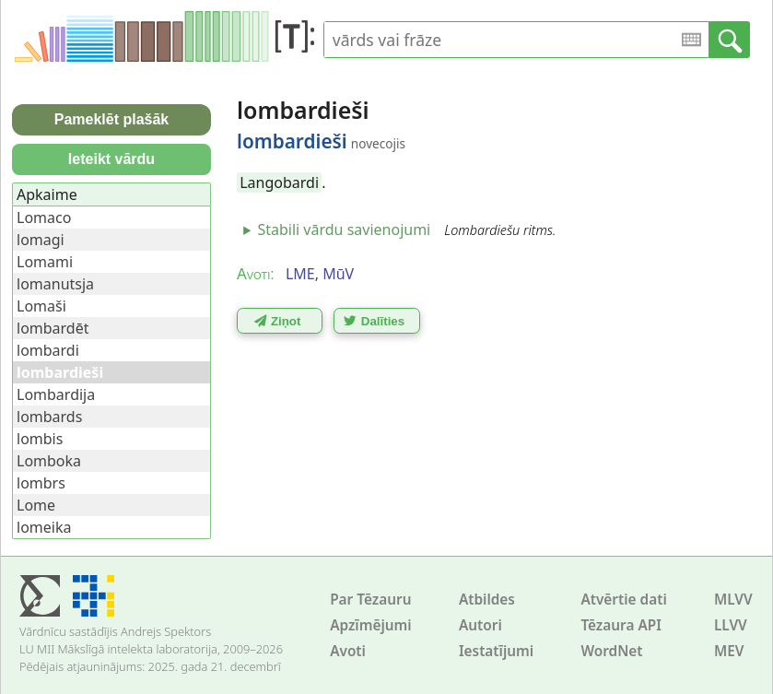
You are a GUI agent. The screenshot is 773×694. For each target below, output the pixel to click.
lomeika (44, 527)
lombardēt (53, 328)
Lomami (45, 262)
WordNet (611, 651)
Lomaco (44, 217)
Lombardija (56, 394)
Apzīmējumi (371, 625)
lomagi (40, 239)
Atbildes (487, 599)
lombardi (48, 350)
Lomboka (49, 461)
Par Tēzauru (370, 599)
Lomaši (41, 306)
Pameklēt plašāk (112, 119)
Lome (36, 505)
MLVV (733, 599)
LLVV (730, 625)
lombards (49, 416)
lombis (40, 439)
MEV (729, 651)
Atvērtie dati (623, 599)
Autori (480, 625)
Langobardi (279, 182)
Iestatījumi (496, 651)
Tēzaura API (621, 625)
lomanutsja (55, 284)
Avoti (348, 651)
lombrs (41, 483)
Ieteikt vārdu (111, 159)
